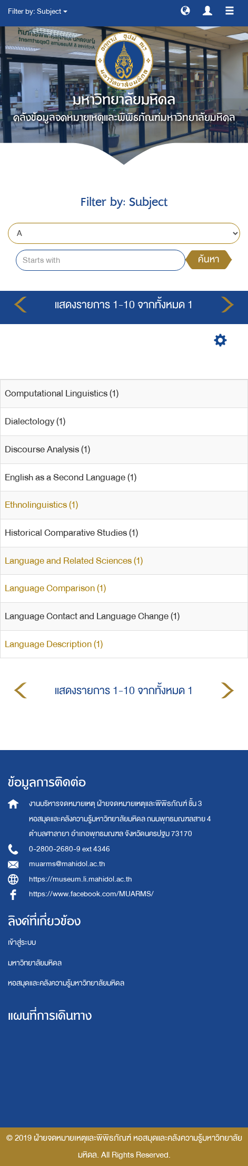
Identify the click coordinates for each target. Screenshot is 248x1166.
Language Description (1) (54, 644)
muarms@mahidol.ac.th (67, 863)
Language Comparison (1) (55, 588)
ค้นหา (208, 259)
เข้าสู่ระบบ (22, 942)
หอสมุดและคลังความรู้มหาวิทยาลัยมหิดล (66, 983)
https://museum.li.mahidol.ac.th (80, 879)
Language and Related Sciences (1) (74, 561)
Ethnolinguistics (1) (41, 505)
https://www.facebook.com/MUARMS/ (91, 893)
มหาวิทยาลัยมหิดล (35, 963)
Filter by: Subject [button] (37, 11)
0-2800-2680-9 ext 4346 (69, 849)
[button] (185, 10)
